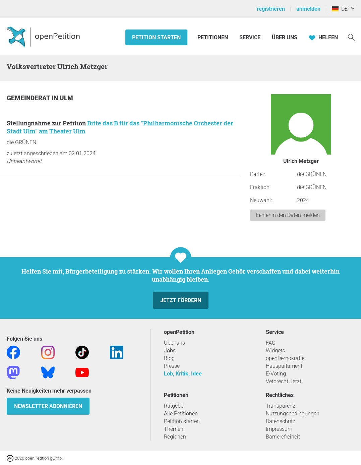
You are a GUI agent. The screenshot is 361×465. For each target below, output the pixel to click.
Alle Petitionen (181, 413)
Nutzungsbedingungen (292, 413)
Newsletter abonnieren (48, 406)
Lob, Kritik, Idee (183, 373)
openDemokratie (285, 358)
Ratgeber (174, 406)
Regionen (175, 436)
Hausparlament (284, 366)
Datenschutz (280, 421)
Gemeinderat (29, 98)
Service (249, 37)
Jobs (170, 350)
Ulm (66, 98)
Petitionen (213, 37)
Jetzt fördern (180, 300)
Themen (173, 429)
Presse (172, 366)
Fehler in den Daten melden (288, 215)
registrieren (271, 9)
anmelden (308, 9)
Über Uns (284, 37)
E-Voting (276, 373)
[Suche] (351, 37)
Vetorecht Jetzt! (284, 381)
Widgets (275, 350)
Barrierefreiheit (283, 436)
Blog (169, 358)
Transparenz (280, 406)
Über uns (174, 343)
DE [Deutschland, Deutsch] (340, 9)
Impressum (279, 429)
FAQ (271, 343)
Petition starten (156, 37)
